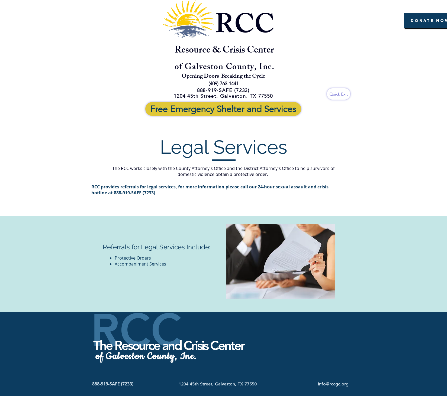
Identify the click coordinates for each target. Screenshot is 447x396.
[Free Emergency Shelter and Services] (223, 109)
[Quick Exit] (338, 94)
